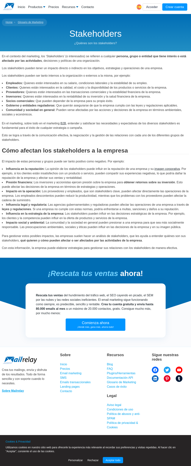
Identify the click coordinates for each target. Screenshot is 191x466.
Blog (110, 364)
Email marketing (71, 373)
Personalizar (75, 460)
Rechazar (93, 460)
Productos (35, 7)
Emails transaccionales (75, 382)
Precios (53, 7)
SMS (63, 377)
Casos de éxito (117, 386)
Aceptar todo (113, 460)
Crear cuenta (175, 7)
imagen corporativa (167, 168)
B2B (63, 123)
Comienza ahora (95, 324)
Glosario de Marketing (30, 22)
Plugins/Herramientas (121, 373)
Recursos (68, 7)
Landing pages (70, 386)
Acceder (152, 7)
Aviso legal (114, 405)
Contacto (87, 7)
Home (9, 22)
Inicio (21, 7)
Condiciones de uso (120, 409)
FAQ (110, 368)
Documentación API (120, 377)
